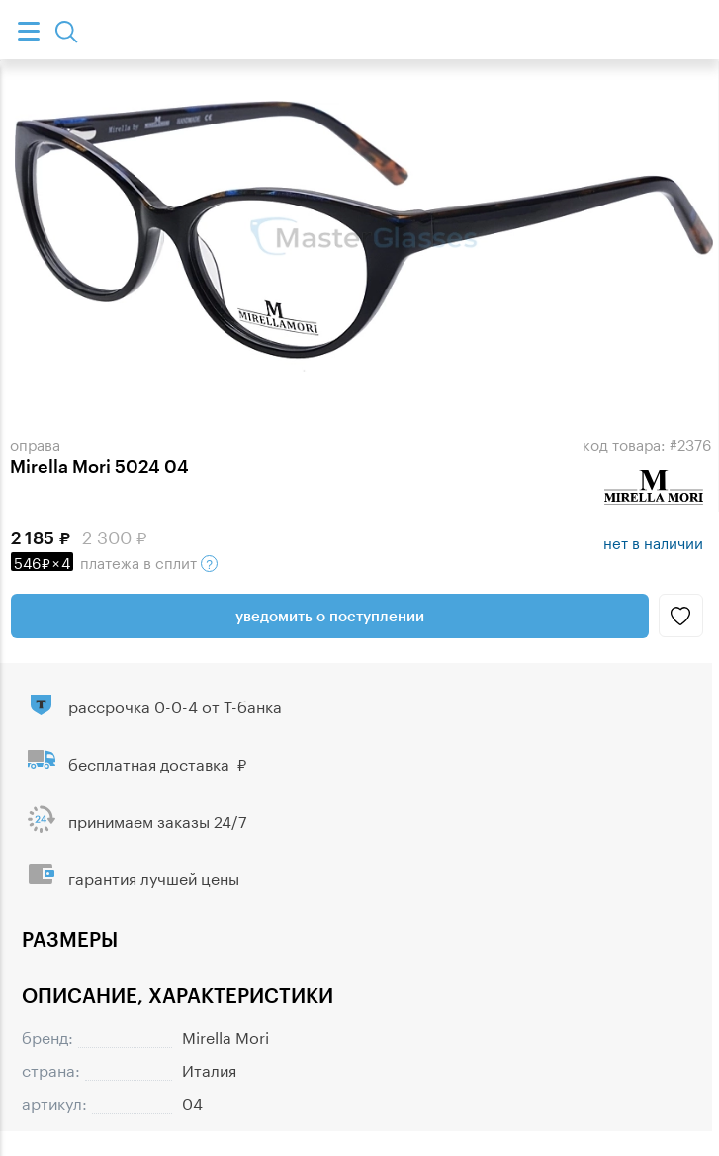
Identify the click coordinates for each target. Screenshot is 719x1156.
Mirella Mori (225, 1036)
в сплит (114, 561)
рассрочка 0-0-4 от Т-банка (175, 705)
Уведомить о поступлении (329, 615)
